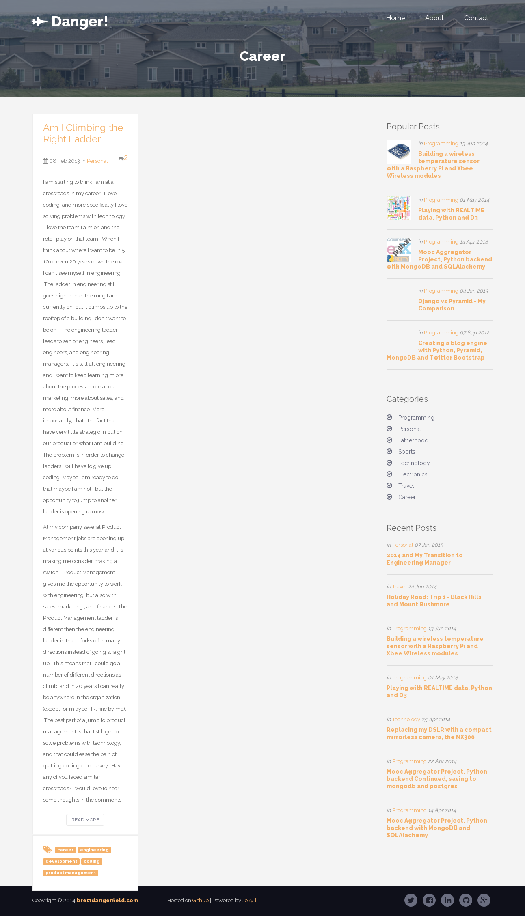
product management (70, 872)
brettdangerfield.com (107, 900)
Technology (414, 463)
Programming (441, 143)
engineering (94, 849)
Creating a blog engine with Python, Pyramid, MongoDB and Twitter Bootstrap (437, 350)
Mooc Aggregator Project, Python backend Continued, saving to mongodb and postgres (437, 778)
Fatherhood (413, 440)
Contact (476, 18)
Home (395, 18)
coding (91, 861)
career (65, 849)
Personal (97, 161)
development (61, 861)
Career (407, 497)
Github (200, 900)
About (434, 18)
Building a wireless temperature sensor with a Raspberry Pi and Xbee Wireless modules (435, 646)
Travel (406, 486)
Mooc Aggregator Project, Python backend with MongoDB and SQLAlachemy (439, 259)
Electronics (413, 474)
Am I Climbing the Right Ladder (83, 133)
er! (70, 19)
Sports (406, 451)
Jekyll (249, 900)
